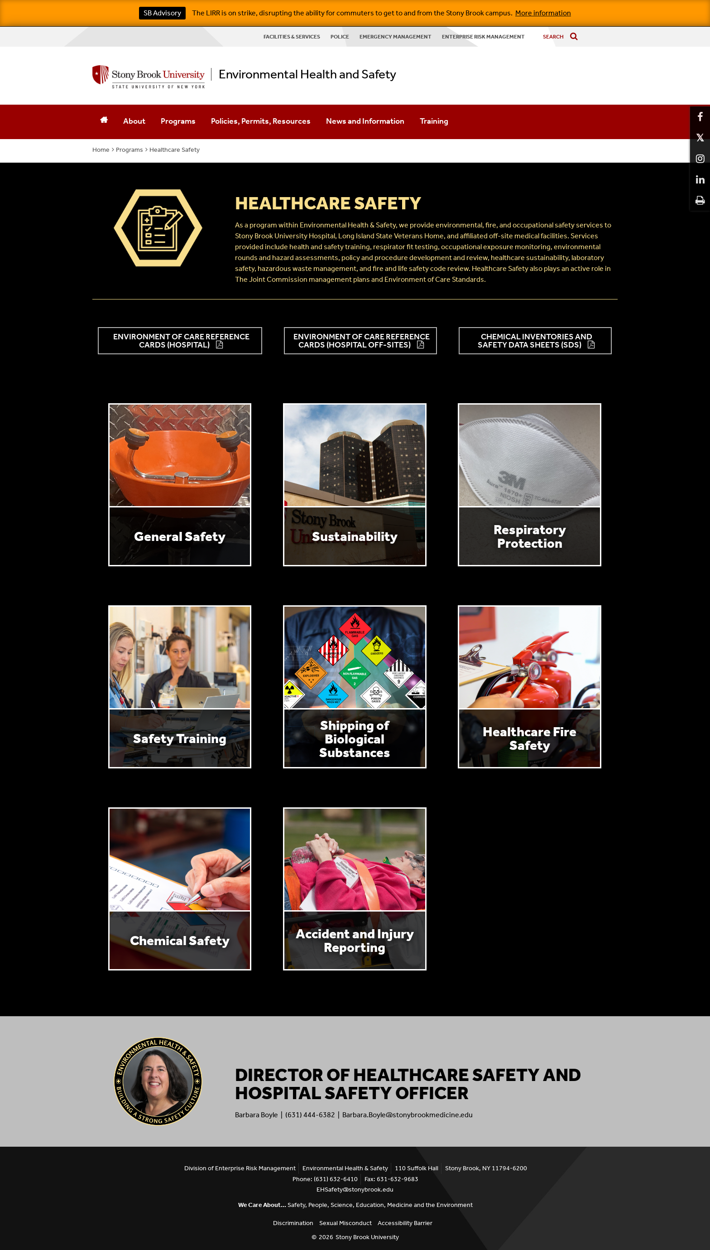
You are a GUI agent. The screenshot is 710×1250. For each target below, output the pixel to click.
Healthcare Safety (174, 150)
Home (101, 150)
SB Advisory (162, 13)
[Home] (103, 122)
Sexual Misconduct (345, 1223)
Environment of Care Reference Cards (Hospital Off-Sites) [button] (361, 341)
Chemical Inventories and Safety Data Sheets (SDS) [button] (535, 341)
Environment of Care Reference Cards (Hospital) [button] (181, 341)
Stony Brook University (367, 1237)
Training (434, 121)
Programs (178, 121)
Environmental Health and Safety (307, 74)
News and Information (365, 121)
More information (543, 13)
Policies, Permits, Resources (261, 121)
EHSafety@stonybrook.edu (355, 1189)
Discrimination (293, 1223)
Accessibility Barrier (405, 1223)
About (134, 121)
